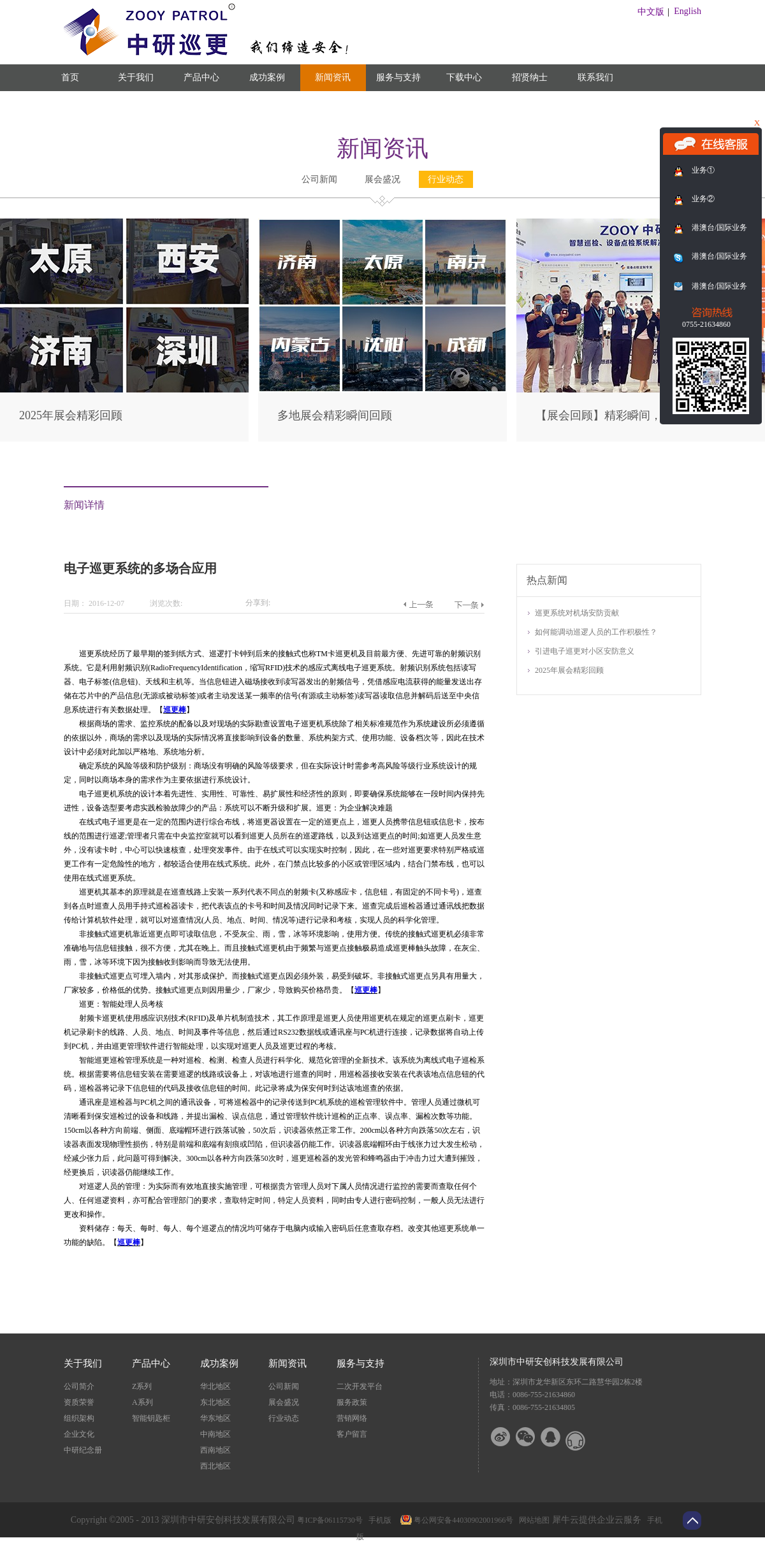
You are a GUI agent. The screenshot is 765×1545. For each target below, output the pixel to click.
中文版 (651, 12)
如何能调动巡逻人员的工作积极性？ (596, 632)
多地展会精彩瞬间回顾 (334, 415)
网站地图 (532, 1520)
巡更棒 (174, 709)
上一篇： (417, 604)
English (687, 11)
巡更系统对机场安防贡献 (577, 612)
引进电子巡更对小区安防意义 (584, 651)
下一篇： (468, 604)
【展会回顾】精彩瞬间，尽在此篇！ (627, 415)
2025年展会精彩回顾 (70, 415)
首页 (70, 77)
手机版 (378, 1520)
